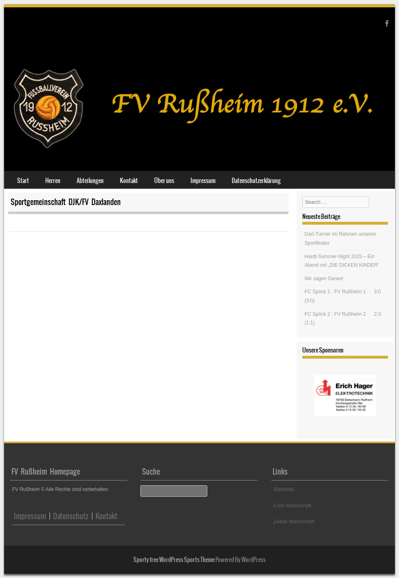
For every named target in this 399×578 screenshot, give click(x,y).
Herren (52, 180)
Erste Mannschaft (292, 506)
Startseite (283, 489)
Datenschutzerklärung (256, 180)
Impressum (203, 180)
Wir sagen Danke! (324, 278)
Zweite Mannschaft (294, 521)
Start (23, 180)
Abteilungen (90, 180)
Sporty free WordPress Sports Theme (174, 559)
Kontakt (129, 180)
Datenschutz (69, 516)
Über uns (164, 180)
